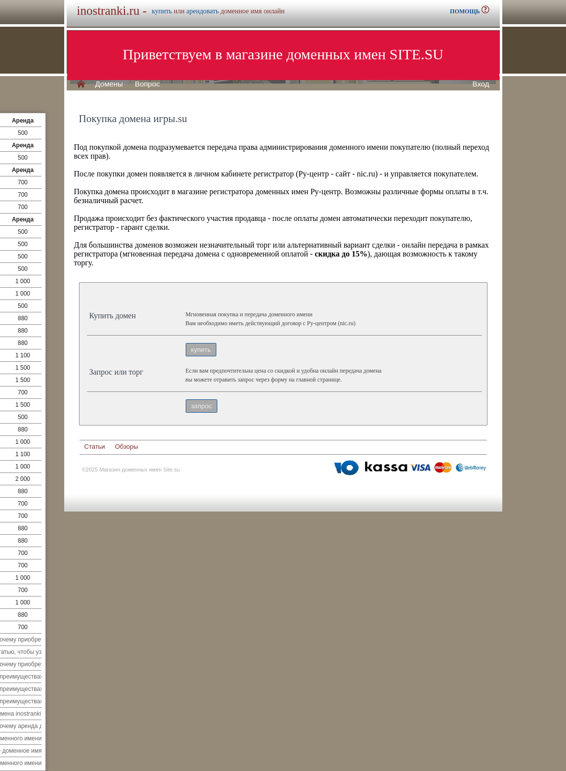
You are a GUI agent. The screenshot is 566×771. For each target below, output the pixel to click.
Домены (109, 84)
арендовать (202, 11)
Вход (481, 84)
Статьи (94, 446)
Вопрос (147, 84)
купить (162, 11)
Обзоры (126, 446)
